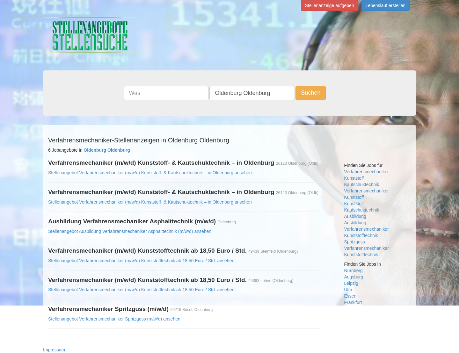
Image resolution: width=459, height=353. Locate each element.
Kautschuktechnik (361, 184)
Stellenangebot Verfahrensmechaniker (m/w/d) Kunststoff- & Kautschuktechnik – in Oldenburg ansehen (150, 172)
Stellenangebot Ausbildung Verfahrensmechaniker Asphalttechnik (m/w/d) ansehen (129, 231)
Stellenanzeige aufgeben (329, 5)
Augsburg (353, 276)
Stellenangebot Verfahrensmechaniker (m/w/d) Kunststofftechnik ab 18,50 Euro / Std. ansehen (141, 260)
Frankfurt (353, 302)
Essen (350, 296)
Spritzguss (354, 241)
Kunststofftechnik (361, 235)
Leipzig (351, 283)
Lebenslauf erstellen (385, 5)
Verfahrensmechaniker (366, 171)
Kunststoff (354, 178)
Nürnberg (353, 270)
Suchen (310, 93)
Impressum (54, 349)
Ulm (348, 289)
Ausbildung (355, 216)
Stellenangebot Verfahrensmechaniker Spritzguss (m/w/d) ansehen (114, 318)
